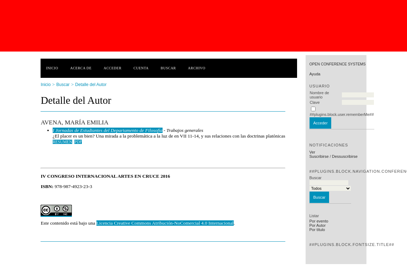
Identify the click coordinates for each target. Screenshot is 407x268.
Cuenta (141, 68)
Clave (314, 102)
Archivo (196, 68)
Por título (317, 229)
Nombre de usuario (319, 95)
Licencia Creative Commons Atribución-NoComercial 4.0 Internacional (165, 223)
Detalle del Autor (90, 84)
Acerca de (80, 68)
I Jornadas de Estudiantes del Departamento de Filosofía (108, 130)
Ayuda (314, 74)
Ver (312, 152)
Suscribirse (318, 156)
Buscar (168, 68)
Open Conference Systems (337, 64)
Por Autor (317, 225)
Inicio (52, 68)
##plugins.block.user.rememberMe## (342, 114)
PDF (78, 142)
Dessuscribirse (345, 156)
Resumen (62, 142)
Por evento (318, 221)
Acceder (112, 68)
